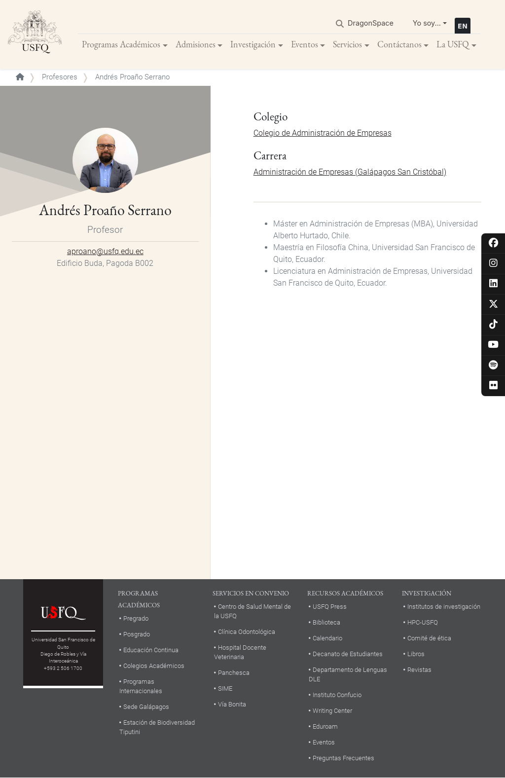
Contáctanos (399, 44)
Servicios (347, 44)
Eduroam (325, 726)
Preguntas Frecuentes (343, 758)
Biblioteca (326, 622)
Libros (416, 654)
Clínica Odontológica (246, 631)
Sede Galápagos (146, 706)
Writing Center (332, 710)
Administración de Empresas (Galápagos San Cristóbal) (349, 172)
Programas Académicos (121, 44)
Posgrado (136, 634)
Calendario (327, 638)
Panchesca (234, 672)
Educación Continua (151, 650)
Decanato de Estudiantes (348, 654)
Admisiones (196, 44)
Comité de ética (429, 638)
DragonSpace (371, 23)
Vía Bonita (232, 704)
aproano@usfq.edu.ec (105, 251)
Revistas (419, 669)
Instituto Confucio (337, 695)
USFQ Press (330, 606)
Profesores (59, 77)
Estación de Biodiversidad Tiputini (157, 727)
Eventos (304, 44)
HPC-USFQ (422, 622)
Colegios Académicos (153, 665)
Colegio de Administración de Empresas (322, 133)
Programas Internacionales (140, 686)
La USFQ (452, 44)
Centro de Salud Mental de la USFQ (252, 611)
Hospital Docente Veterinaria (240, 652)
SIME (225, 688)
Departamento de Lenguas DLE (348, 674)
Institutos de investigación (443, 606)
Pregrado (135, 618)
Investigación (253, 44)
